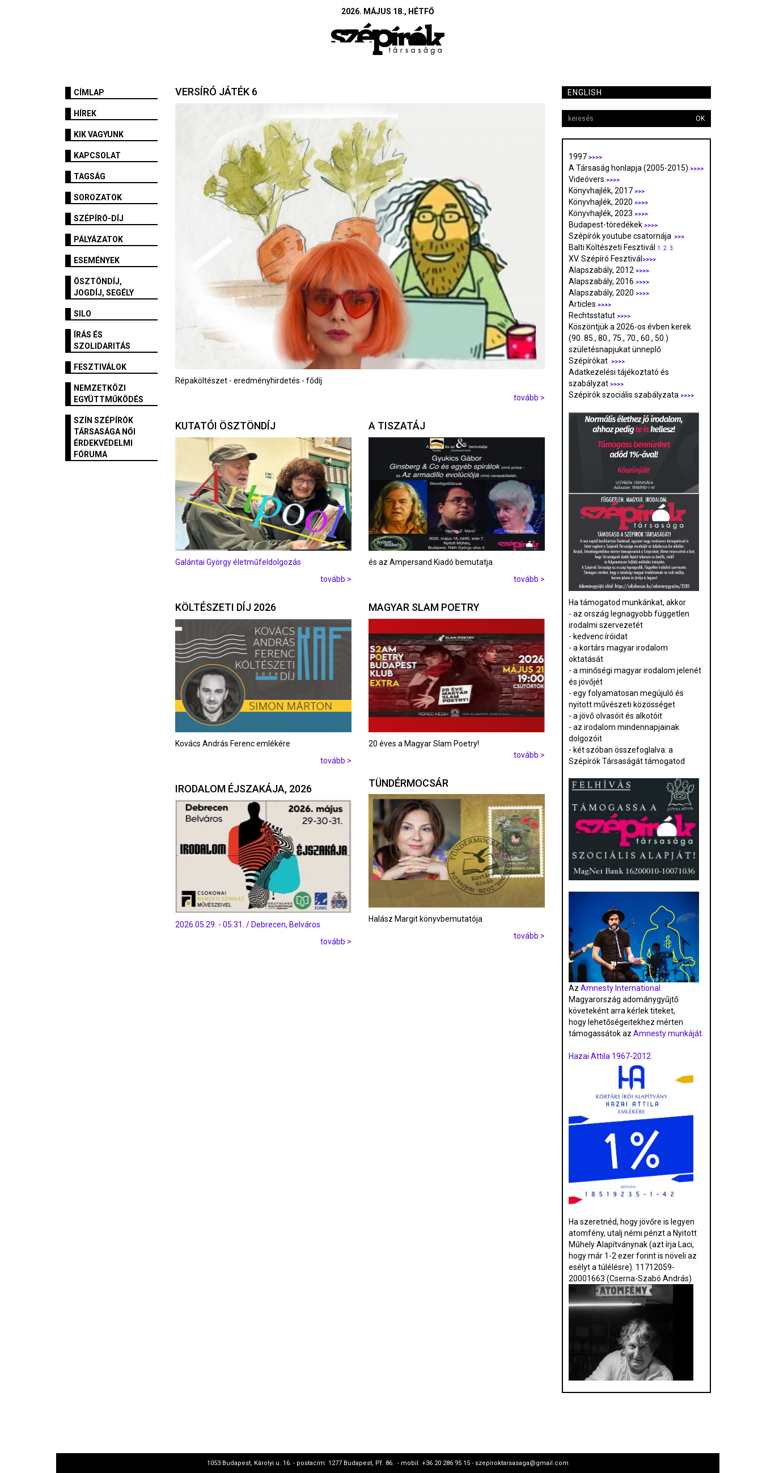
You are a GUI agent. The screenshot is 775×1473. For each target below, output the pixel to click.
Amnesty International (620, 988)
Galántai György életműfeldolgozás (238, 562)
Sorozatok (98, 197)
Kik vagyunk (99, 134)
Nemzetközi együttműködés (108, 393)
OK (700, 119)
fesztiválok (100, 367)
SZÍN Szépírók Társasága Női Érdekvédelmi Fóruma (104, 437)
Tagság (89, 176)
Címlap (89, 92)
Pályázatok (98, 239)
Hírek (85, 113)
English (585, 92)
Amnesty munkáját (667, 1033)
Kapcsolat (97, 155)
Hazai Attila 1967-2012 (610, 1056)
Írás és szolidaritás (102, 340)
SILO (82, 313)
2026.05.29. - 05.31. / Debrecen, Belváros (247, 924)
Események (97, 260)
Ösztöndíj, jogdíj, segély (104, 287)
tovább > (529, 397)
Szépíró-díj (99, 218)
